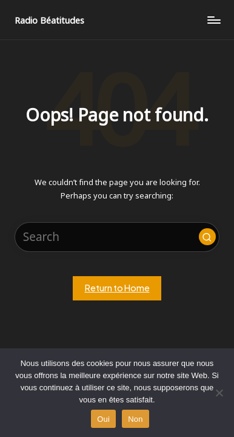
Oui (103, 419)
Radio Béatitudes (49, 20)
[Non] (219, 393)
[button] (207, 236)
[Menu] (213, 19)
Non (135, 419)
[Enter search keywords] (117, 237)
